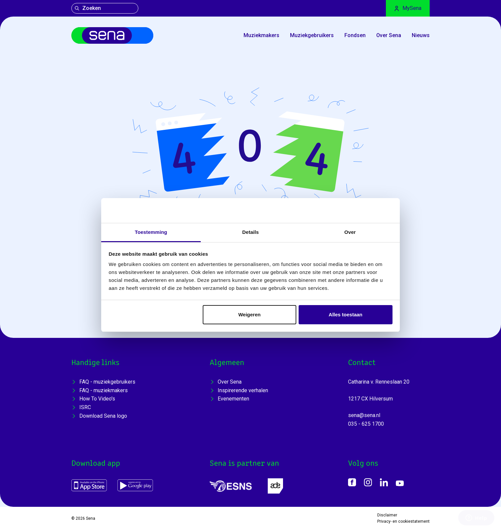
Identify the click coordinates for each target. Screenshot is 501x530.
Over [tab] (350, 232)
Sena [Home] (90, 518)
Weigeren (249, 314)
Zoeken (87, 8)
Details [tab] (250, 232)
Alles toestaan (346, 314)
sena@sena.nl (364, 415)
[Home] (112, 35)
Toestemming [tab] (151, 232)
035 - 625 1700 (366, 424)
